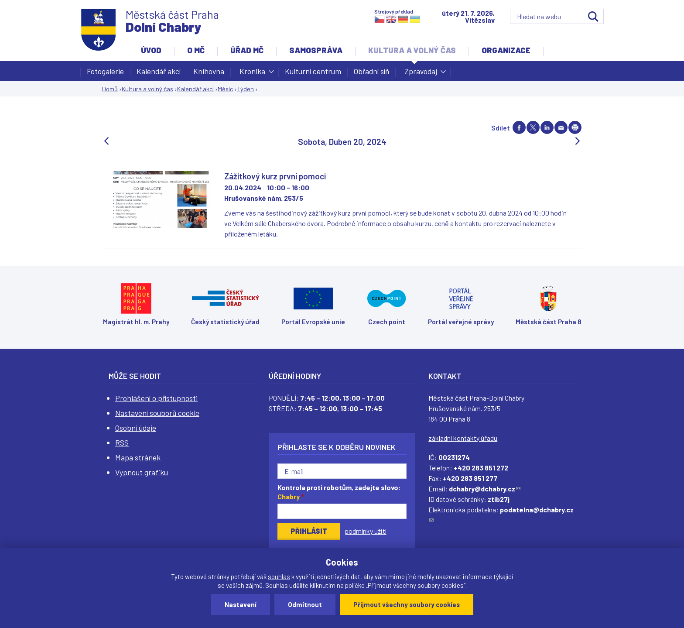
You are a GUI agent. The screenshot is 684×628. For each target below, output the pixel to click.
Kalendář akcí (159, 71)
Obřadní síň (371, 71)
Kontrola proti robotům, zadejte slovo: (339, 492)
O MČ (196, 50)
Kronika (252, 73)
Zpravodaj (421, 73)
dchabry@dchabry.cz (484, 488)
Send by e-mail (561, 127)
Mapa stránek (138, 457)
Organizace (506, 50)
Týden (245, 89)
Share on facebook (519, 127)
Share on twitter (533, 127)
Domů (110, 89)
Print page (574, 127)
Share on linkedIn (547, 127)
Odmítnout (305, 604)
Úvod (151, 50)
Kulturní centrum (313, 71)
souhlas (279, 576)
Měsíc (225, 89)
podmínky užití (365, 531)
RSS (122, 442)
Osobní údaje (135, 427)
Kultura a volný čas (412, 50)
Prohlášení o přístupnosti (156, 398)
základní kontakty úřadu (462, 438)
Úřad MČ (246, 50)
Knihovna (208, 71)
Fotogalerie (105, 71)
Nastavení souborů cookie (157, 413)
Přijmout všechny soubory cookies (406, 604)
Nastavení (240, 604)
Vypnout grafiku (141, 472)
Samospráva (315, 50)
